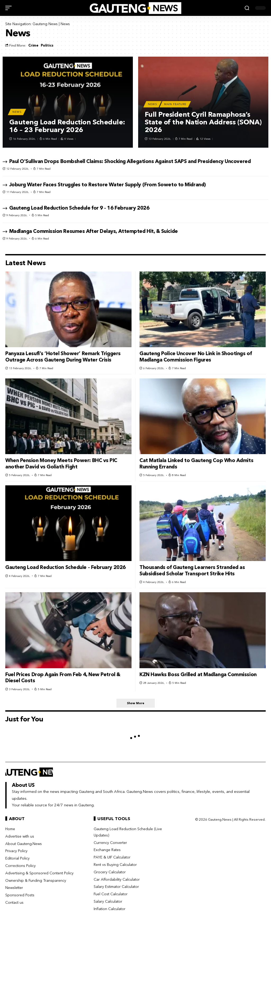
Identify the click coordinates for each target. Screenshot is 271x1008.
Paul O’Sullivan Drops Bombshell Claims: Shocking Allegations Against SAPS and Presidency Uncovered (130, 161)
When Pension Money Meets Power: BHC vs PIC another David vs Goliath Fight (61, 463)
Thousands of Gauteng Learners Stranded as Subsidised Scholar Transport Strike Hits (192, 570)
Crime (33, 45)
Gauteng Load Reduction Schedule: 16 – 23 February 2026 (67, 126)
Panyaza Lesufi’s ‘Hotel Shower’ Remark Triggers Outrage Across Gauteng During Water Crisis (63, 356)
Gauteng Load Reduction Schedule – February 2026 (65, 567)
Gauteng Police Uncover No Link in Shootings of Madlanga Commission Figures (195, 356)
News (16, 112)
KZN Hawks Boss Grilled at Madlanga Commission (198, 674)
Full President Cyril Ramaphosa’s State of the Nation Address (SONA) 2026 (203, 122)
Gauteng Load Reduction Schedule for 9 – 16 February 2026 (79, 208)
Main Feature (175, 104)
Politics (47, 45)
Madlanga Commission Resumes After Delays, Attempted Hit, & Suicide (93, 231)
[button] (9, 8)
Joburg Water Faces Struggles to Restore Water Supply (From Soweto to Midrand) (107, 185)
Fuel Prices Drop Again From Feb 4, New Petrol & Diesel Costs (62, 677)
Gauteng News (45, 23)
